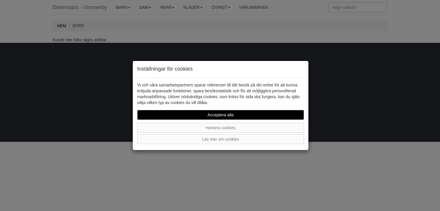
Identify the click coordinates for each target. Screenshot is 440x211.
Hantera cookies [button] (220, 127)
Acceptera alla (221, 115)
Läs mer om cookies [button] (220, 139)
